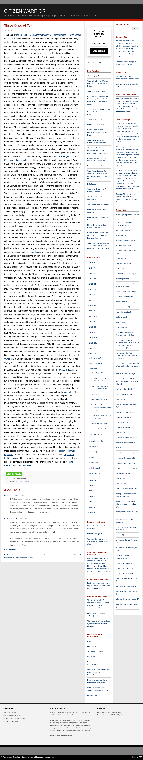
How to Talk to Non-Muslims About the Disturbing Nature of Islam (127, 381)
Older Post (77, 554)
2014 (91, 321)
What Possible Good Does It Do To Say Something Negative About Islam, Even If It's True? (98, 245)
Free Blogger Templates (12, 757)
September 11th (122, 473)
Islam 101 (90, 641)
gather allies (120, 317)
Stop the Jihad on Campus (101, 429)
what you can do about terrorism (127, 591)
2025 (91, 262)
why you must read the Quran (127, 604)
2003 (91, 502)
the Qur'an (36, 252)
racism (118, 448)
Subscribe (99, 51)
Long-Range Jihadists (99, 399)
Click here (98, 588)
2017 (91, 305)
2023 (91, 273)
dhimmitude (31, 237)
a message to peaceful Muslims (127, 215)
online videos (121, 422)
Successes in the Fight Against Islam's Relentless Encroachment (98, 672)
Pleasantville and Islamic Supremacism (67, 715)
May (93, 457)
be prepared (120, 258)
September (95, 441)
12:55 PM (23, 518)
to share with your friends (125, 568)
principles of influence (124, 443)
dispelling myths (122, 279)
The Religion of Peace (95, 651)
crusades (119, 268)
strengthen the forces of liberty (127, 512)
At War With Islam (97, 434)
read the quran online (124, 453)
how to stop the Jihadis (124, 374)
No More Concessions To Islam (14, 718)
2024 (91, 268)
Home (43, 554)
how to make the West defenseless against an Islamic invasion (127, 355)
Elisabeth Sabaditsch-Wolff (126, 291)
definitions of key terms (124, 274)
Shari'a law (54, 226)
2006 (91, 486)
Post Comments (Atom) (24, 558)
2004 (91, 496)
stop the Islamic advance (125, 488)
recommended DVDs (124, 463)
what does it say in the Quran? (127, 578)
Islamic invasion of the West (126, 404)
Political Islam (92, 646)
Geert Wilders (121, 322)
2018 (91, 300)
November (95, 363)
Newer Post (8, 554)
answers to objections (124, 240)
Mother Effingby (11, 495)
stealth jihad (120, 483)
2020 (91, 289)
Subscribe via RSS (94, 63)
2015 (91, 316)
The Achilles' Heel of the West (98, 204)
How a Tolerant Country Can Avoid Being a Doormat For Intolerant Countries (97, 235)
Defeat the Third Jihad (11, 721)
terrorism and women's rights (126, 540)
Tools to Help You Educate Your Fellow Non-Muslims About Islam (98, 111)
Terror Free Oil (96, 394)
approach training (122, 245)
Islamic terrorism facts (124, 412)
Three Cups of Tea (18, 25)
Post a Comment (11, 549)
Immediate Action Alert (99, 423)
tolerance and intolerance (125, 573)
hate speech (120, 327)
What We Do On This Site (96, 91)
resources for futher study (125, 468)
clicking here (120, 46)
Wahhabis (68, 392)
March (93, 462)
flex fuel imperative (123, 312)
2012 (91, 332)
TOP (140, 757)
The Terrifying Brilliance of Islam (98, 76)
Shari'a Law (120, 478)
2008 (91, 354)
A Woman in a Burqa (94, 120)
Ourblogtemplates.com (41, 757)
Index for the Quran (94, 534)
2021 (91, 284)
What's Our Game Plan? (96, 124)
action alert (120, 235)
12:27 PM (23, 495)
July (93, 452)
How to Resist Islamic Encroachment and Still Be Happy (97, 132)
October (94, 368)
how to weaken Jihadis (124, 389)
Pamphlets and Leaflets (95, 166)
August (94, 446)
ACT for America (122, 230)
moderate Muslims (123, 417)
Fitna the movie (122, 307)
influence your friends (124, 394)
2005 (91, 491)
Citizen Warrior (25, 11)
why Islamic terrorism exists (126, 599)
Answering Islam (93, 695)
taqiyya (119, 165)
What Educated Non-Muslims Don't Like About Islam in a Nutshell (97, 83)
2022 (91, 278)
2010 (91, 343)
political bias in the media (125, 437)
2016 (91, 311)
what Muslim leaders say (125, 586)
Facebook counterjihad (124, 296)
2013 (91, 327)
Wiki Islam (91, 657)
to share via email (122, 563)
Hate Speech (92, 184)
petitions (119, 432)
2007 (91, 480)
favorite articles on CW (124, 302)
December (95, 358)
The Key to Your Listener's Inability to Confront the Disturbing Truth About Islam (97, 150)
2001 (91, 512)
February (94, 468)
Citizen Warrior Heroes (11, 715)
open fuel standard (123, 427)
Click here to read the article (61, 736)
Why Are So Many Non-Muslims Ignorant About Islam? (101, 407)
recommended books (20, 482)
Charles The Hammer (124, 263)
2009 (91, 348)
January (94, 473)
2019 (91, 295)
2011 (91, 338)
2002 (91, 507)
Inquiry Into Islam (9, 712)
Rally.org (130, 43)
